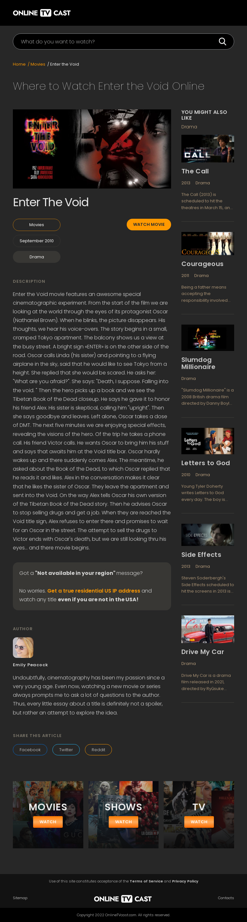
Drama (37, 257)
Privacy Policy (185, 881)
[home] (46, 12)
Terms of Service (146, 881)
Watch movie (149, 224)
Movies (36, 225)
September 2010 (37, 241)
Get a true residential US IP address (93, 591)
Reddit (98, 750)
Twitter (66, 750)
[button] (224, 13)
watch (48, 822)
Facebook (30, 750)
